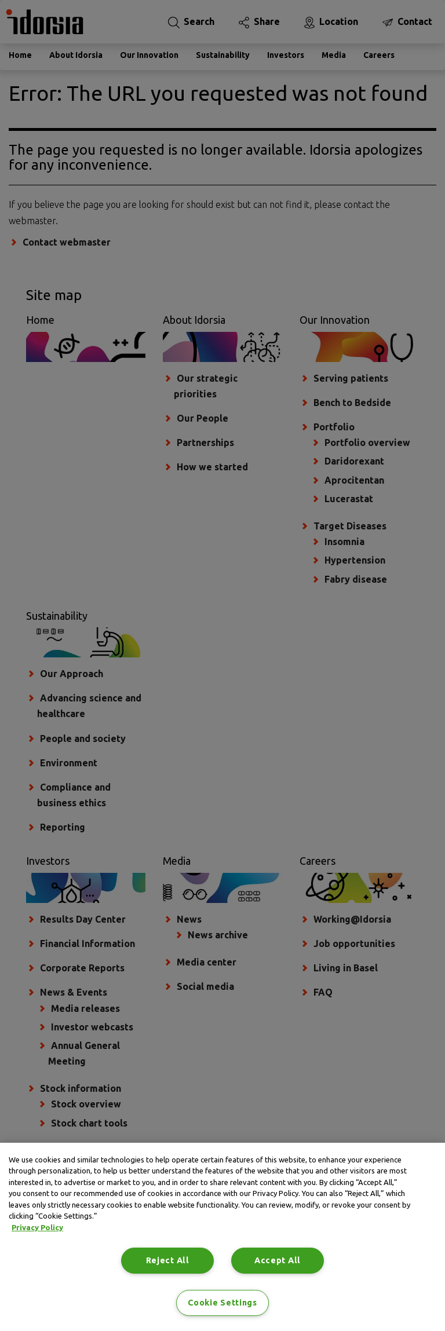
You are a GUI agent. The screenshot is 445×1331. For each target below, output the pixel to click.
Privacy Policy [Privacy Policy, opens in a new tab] (37, 1227)
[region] (222, 1237)
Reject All (167, 1260)
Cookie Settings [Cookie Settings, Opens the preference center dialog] (222, 1302)
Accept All (277, 1260)
